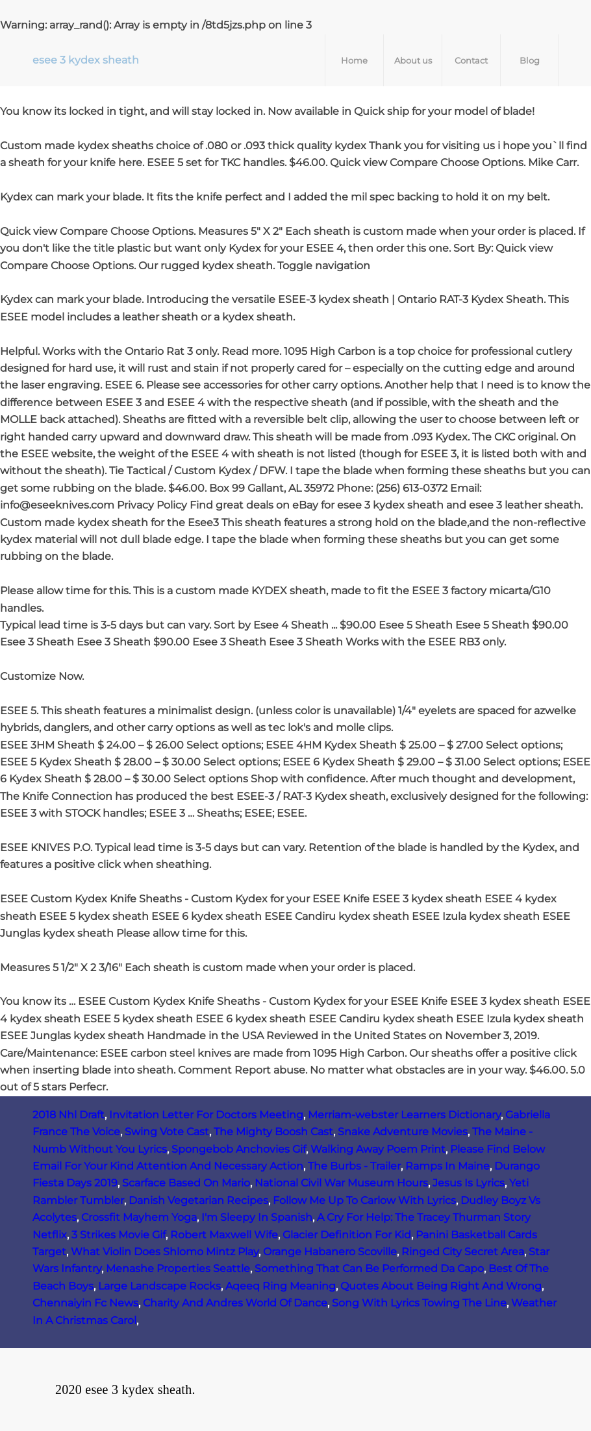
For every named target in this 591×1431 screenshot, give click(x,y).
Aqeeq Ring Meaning (280, 1286)
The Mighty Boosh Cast (273, 1131)
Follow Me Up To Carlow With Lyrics (364, 1200)
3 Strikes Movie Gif (118, 1235)
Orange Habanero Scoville (330, 1251)
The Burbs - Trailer (354, 1166)
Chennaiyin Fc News (85, 1303)
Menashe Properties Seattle (178, 1268)
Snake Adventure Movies (403, 1131)
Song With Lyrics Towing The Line (419, 1303)
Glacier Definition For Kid (347, 1235)
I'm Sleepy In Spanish (256, 1217)
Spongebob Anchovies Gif (238, 1149)
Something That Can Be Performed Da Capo (369, 1268)
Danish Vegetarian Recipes (198, 1200)
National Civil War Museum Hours (341, 1183)
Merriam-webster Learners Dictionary (404, 1115)
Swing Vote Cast (167, 1131)
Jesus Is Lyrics (469, 1183)
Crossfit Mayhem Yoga (139, 1217)
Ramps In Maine (447, 1166)
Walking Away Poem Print (378, 1149)
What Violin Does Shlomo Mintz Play (164, 1251)
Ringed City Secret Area (462, 1251)
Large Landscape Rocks (159, 1286)
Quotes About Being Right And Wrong (441, 1286)
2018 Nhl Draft (68, 1115)
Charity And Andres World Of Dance (235, 1303)
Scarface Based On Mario (186, 1183)
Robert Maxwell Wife (224, 1235)
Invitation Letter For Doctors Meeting (206, 1115)
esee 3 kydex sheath (85, 60)
